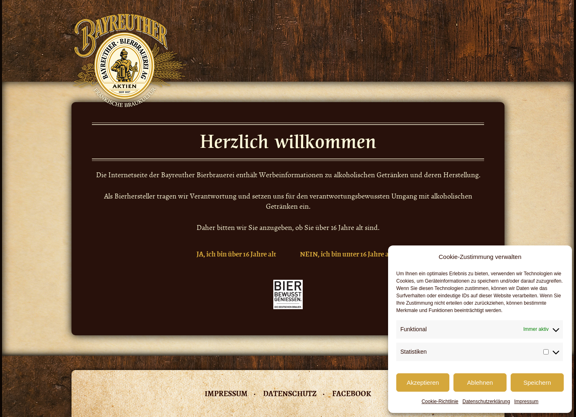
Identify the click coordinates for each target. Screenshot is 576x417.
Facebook (351, 393)
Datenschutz (290, 393)
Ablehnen (480, 382)
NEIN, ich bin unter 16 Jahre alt (346, 254)
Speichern (537, 382)
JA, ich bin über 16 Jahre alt (236, 254)
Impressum (526, 401)
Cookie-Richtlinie (440, 401)
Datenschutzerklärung (486, 401)
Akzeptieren (422, 382)
